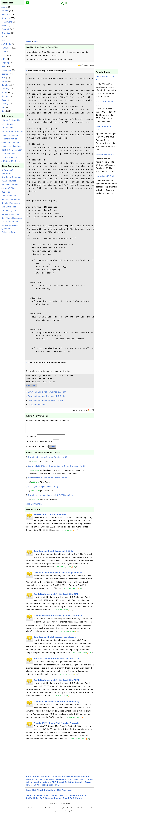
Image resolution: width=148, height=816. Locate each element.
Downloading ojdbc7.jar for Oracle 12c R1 (47, 480)
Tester (29, 798)
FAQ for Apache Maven (12, 131)
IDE (3, 40)
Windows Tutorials (10, 185)
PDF (4, 78)
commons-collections (11, 146)
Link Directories (9, 207)
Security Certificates (11, 199)
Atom (64, 792)
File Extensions (9, 196)
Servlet (5, 96)
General (5, 29)
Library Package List (11, 120)
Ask (70, 792)
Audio (4, 7)
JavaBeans (7, 48)
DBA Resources (9, 181)
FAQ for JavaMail (37, 405)
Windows (54, 798)
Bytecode (6, 14)
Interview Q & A (9, 211)
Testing (5, 104)
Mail (3, 66)
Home (28, 42)
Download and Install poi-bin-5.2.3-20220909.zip (50, 498)
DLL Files (6, 192)
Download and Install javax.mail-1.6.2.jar (47, 396)
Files (72, 798)
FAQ (72, 800)
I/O (3, 37)
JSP (3, 59)
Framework (7, 22)
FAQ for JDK (7, 128)
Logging (5, 63)
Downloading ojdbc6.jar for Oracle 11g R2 (47, 460)
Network (5, 74)
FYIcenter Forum (9, 232)
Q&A (42, 800)
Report (5, 81)
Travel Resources (10, 222)
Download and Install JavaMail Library (45, 400)
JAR (62, 798)
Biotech (5, 11)
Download (31, 385)
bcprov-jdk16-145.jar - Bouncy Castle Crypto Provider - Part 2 (57, 468)
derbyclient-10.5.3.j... (106, 176)
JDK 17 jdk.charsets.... (106, 101)
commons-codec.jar (11, 143)
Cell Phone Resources (12, 218)
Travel (66, 800)
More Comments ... (34, 506)
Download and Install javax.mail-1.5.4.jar (47, 392)
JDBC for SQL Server (11, 161)
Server (5, 93)
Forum (78, 800)
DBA (46, 798)
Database (6, 18)
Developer (38, 798)
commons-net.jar (9, 139)
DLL (67, 798)
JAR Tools (6, 44)
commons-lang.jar (10, 135)
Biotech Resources (10, 214)
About (40, 792)
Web (4, 107)
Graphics (6, 33)
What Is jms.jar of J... (106, 154)
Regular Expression (11, 203)
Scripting (6, 85)
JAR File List (7, 124)
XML (4, 111)
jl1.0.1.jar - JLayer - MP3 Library (43, 489)
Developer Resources (12, 177)
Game (4, 26)
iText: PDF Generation (12, 150)
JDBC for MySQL (9, 157)
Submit (52, 449)
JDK (3, 55)
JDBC (4, 52)
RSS (59, 792)
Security (5, 89)
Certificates (82, 798)
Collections (49, 792)
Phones (58, 800)
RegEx (29, 800)
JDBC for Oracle (9, 154)
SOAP (4, 100)
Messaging (6, 70)
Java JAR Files (8, 188)
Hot (34, 792)
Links (36, 800)
